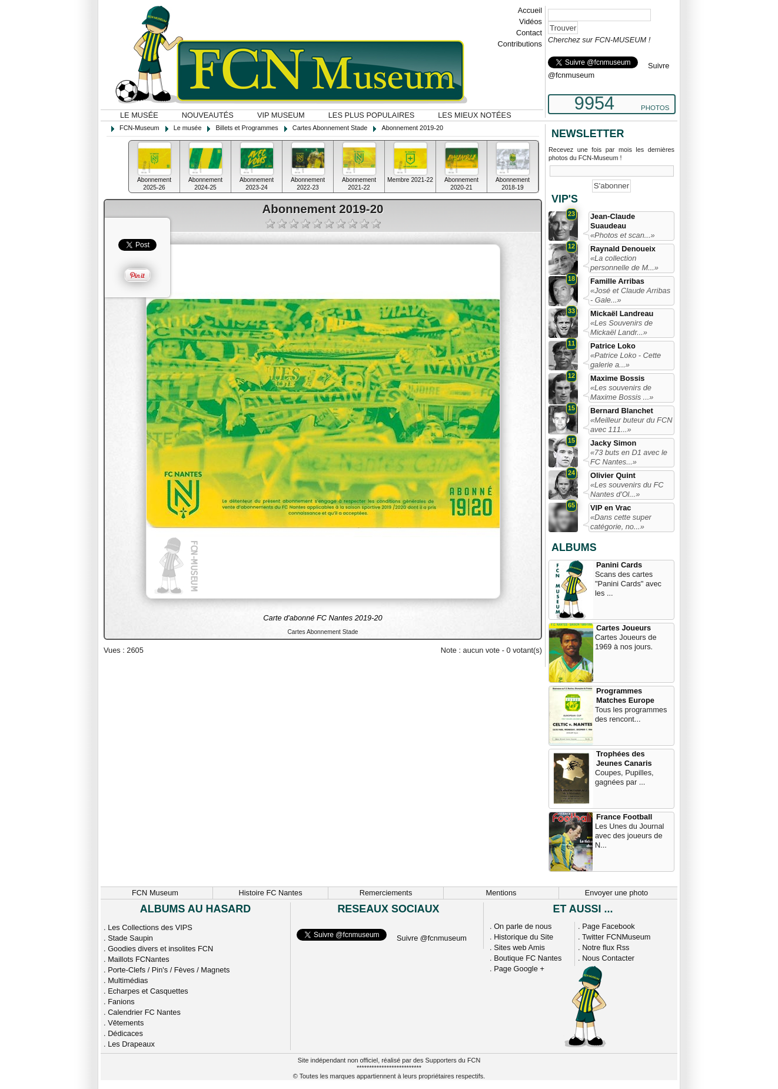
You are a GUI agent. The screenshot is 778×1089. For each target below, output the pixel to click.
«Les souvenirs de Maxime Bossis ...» (621, 392)
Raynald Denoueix (623, 248)
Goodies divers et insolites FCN (160, 948)
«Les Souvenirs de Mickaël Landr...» (621, 327)
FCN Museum (155, 892)
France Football (624, 816)
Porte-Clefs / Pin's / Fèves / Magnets (169, 969)
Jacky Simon (613, 443)
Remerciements (386, 892)
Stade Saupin (130, 938)
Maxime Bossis (617, 378)
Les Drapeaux (131, 1044)
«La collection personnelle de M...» (624, 263)
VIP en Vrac (610, 507)
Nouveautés (208, 115)
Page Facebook (608, 926)
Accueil (530, 10)
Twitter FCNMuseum (616, 936)
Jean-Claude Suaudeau (612, 221)
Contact (529, 32)
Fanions (121, 1001)
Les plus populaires (371, 115)
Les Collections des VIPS (150, 927)
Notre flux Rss (605, 947)
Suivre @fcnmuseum (432, 938)
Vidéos (530, 21)
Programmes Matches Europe (625, 695)
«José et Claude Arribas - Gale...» (630, 295)
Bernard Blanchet (621, 410)
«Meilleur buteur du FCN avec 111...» (631, 425)
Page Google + (519, 968)
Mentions (501, 892)
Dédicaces (125, 1033)
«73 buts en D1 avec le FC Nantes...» (628, 457)
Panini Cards (619, 564)
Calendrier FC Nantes (144, 1012)
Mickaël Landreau (621, 313)
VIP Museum (281, 115)
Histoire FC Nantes (270, 892)
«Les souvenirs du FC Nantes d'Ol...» (626, 489)
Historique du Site (523, 936)
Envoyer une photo (616, 892)
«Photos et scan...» (622, 235)
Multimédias (128, 980)
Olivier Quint (613, 475)
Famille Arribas (617, 281)
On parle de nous (522, 926)
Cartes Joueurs (623, 627)
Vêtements (126, 1022)
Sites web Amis (519, 947)
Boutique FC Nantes (527, 958)
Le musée (139, 115)
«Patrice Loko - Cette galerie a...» (625, 360)
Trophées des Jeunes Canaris (624, 758)
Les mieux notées (474, 115)
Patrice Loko (613, 345)
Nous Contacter (608, 958)
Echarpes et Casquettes (148, 991)
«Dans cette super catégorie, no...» (620, 522)
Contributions (520, 43)
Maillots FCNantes (138, 959)
